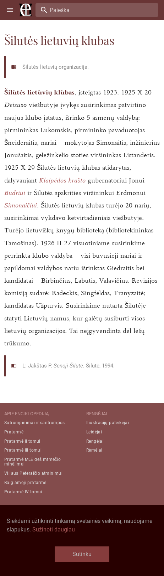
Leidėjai (94, 432)
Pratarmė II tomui (22, 441)
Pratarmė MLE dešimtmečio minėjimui (32, 462)
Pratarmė (13, 432)
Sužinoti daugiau (53, 529)
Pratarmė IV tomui (23, 491)
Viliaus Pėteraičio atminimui (33, 473)
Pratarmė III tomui (23, 450)
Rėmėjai (94, 450)
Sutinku (82, 554)
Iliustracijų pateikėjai (107, 422)
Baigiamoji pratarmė (25, 482)
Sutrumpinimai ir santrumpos (34, 422)
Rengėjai (95, 441)
